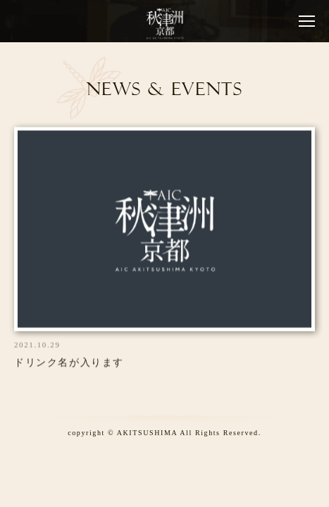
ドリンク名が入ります (69, 363)
